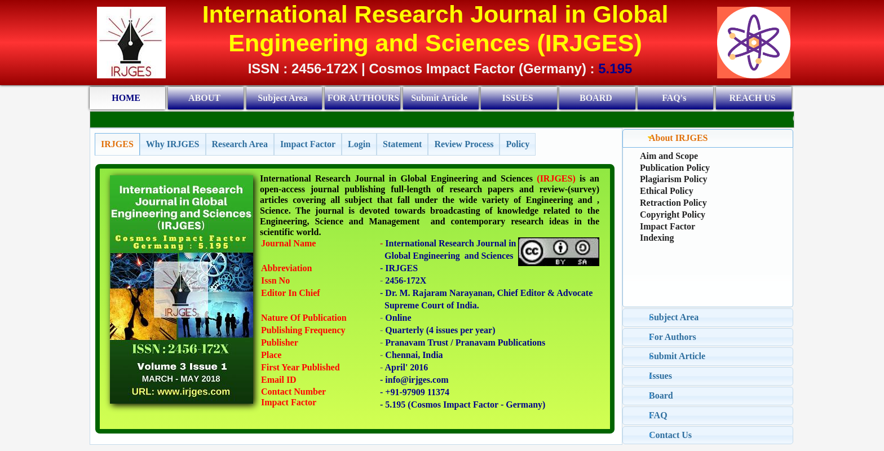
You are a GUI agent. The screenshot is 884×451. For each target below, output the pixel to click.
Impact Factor (667, 226)
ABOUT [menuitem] (204, 98)
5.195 (615, 68)
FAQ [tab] (657, 415)
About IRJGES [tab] (677, 138)
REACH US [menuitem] (753, 98)
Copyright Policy (672, 214)
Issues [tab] (659, 376)
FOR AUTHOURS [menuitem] (364, 98)
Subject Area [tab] (672, 317)
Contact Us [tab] (669, 435)
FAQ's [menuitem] (674, 98)
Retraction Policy (673, 202)
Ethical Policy (666, 191)
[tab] (117, 144)
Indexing (657, 237)
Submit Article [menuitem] (439, 98)
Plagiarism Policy (674, 179)
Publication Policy (675, 168)
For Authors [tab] (671, 337)
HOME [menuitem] (126, 98)
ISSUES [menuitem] (517, 98)
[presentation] (117, 144)
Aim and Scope (669, 156)
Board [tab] (659, 395)
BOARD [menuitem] (596, 98)
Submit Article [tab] (675, 356)
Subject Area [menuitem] (282, 98)
